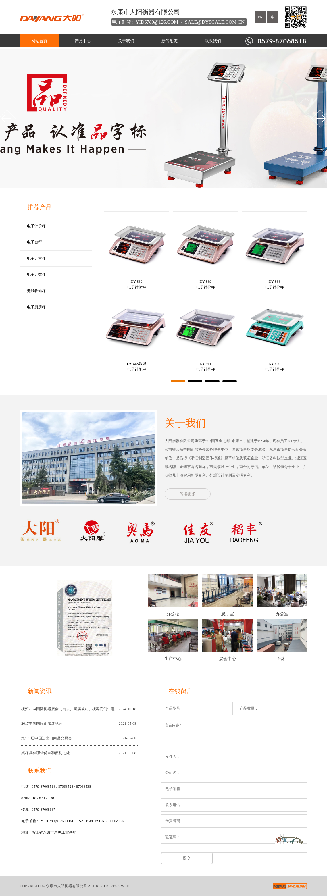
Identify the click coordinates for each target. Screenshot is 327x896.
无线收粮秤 (36, 291)
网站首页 (39, 41)
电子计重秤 (36, 258)
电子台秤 (34, 242)
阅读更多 (188, 494)
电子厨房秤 (36, 307)
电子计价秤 (36, 226)
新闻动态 (169, 41)
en (260, 17)
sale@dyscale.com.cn (215, 22)
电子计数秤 (36, 274)
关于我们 (126, 41)
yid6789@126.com (157, 22)
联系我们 (213, 41)
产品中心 (83, 41)
